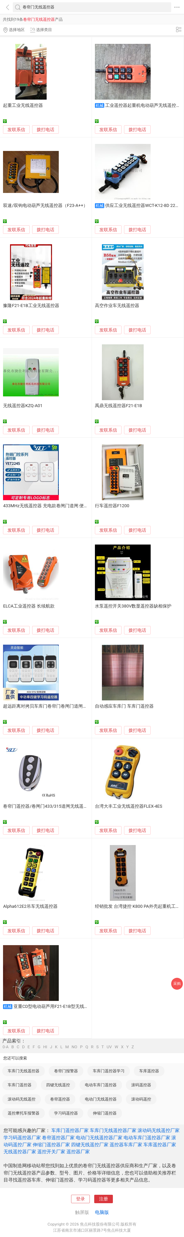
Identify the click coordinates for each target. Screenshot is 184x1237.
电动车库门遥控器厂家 (147, 1137)
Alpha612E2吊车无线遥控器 (30, 906)
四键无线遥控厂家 (89, 1144)
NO (74, 1047)
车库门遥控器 (19, 1085)
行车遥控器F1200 (112, 505)
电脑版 (102, 1212)
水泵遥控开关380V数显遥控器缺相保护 (133, 606)
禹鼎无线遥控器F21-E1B (118, 405)
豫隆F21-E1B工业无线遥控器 (31, 305)
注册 (103, 1199)
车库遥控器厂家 (159, 1144)
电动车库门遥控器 (101, 1085)
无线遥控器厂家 (19, 1151)
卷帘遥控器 (60, 1099)
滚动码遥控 (141, 1099)
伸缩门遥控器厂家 (51, 1144)
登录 (80, 1199)
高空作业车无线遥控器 (117, 305)
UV (109, 1047)
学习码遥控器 (66, 1113)
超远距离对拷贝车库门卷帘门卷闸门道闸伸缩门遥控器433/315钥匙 (69, 706)
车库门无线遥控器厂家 (113, 1130)
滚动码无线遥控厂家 (159, 1130)
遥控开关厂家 (51, 1151)
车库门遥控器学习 (109, 1071)
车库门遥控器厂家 (70, 1130)
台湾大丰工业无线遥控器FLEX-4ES (128, 806)
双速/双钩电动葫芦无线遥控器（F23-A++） (45, 205)
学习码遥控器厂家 (22, 1137)
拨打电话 (45, 129)
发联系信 (16, 129)
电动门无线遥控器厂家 (99, 1137)
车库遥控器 (149, 1071)
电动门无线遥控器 (101, 1099)
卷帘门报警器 (66, 1071)
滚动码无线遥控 (21, 1099)
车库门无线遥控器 (23, 1071)
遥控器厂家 (78, 1151)
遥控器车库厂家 (126, 1144)
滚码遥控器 (141, 1085)
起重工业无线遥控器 (23, 105)
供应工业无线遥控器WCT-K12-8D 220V (143, 205)
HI (45, 1047)
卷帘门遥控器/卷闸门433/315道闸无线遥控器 (47, 806)
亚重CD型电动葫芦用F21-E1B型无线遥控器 (55, 1006)
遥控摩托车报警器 (23, 1113)
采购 (177, 983)
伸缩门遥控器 (105, 1113)
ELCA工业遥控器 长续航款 (28, 606)
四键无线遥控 (58, 1085)
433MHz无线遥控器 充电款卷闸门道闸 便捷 (45, 505)
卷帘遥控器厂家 (58, 1137)
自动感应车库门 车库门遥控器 (124, 706)
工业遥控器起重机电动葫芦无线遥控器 (143, 105)
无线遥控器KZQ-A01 (22, 405)
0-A (6, 1047)
